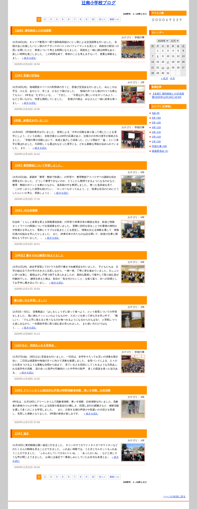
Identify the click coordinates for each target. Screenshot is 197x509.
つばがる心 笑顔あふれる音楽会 (35, 345)
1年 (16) (156, 141)
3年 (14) (156, 132)
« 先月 (164, 78)
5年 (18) (156, 122)
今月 (172, 78)
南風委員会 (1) (160, 151)
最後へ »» (114, 19)
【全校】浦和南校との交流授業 (32, 30)
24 (168, 68)
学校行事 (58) (159, 146)
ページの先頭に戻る (174, 496)
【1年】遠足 (21, 433)
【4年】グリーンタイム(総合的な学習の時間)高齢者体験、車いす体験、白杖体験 (62, 390)
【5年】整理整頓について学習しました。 (38, 165)
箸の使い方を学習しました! (30, 300)
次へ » (102, 19)
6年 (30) (156, 117)
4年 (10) (156, 127)
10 (93, 19)
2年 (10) (156, 136)
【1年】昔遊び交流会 (26, 75)
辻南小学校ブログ (99, 2)
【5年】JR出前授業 (26, 210)
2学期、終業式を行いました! (31, 120)
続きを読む (29, 58)
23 (163, 68)
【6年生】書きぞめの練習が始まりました (38, 255)
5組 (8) (155, 113)
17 (168, 62)
